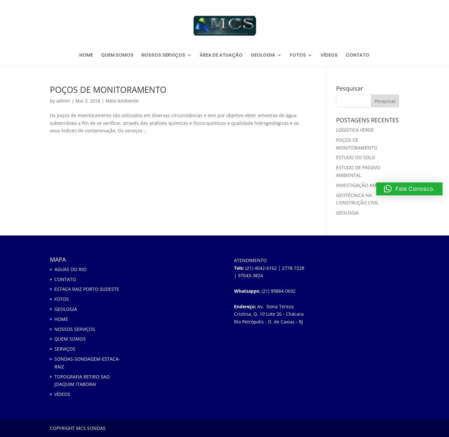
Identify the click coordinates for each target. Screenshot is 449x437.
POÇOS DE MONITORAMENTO (108, 89)
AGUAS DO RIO (70, 269)
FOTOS (298, 55)
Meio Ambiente (122, 101)
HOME (86, 55)
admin (63, 101)
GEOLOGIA (263, 55)
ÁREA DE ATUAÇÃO (221, 55)
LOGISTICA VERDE (355, 130)
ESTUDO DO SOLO (355, 157)
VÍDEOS (329, 55)
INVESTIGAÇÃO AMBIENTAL (365, 185)
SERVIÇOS (64, 349)
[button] (409, 188)
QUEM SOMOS (117, 55)
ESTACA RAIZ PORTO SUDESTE (86, 289)
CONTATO (357, 55)
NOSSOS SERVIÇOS (163, 55)
